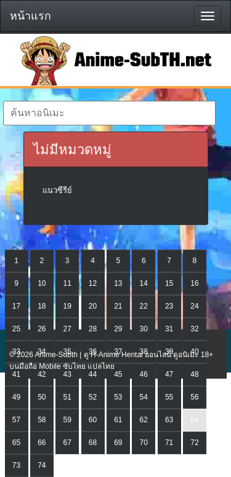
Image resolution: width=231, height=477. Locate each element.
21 (118, 306)
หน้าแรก (30, 16)
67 (67, 442)
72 (194, 442)
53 (118, 397)
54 (144, 397)
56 (194, 397)
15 (169, 283)
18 (42, 306)
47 (169, 374)
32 (194, 329)
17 (16, 306)
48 (194, 374)
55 (169, 397)
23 (169, 306)
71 (169, 442)
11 (67, 283)
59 (67, 420)
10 (42, 283)
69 (118, 442)
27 (67, 329)
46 (144, 374)
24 (194, 306)
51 (67, 397)
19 (67, 306)
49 (16, 397)
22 (144, 306)
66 (42, 442)
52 (93, 397)
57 (16, 420)
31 (169, 329)
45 (118, 374)
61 (118, 420)
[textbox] (109, 113)
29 (118, 329)
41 (16, 374)
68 (93, 442)
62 (144, 420)
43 (67, 374)
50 (42, 397)
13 (118, 283)
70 (144, 442)
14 (144, 283)
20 (93, 306)
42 (42, 374)
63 (169, 420)
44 (93, 374)
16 (194, 283)
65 (16, 442)
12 (93, 283)
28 (93, 329)
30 (144, 329)
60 (93, 420)
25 (16, 329)
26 (42, 329)
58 (42, 420)
